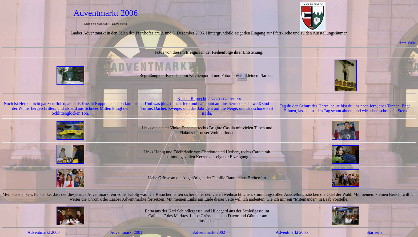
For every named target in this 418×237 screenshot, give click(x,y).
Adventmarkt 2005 (292, 232)
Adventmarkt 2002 (209, 232)
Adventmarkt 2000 (43, 232)
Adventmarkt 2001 (126, 232)
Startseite (375, 232)
